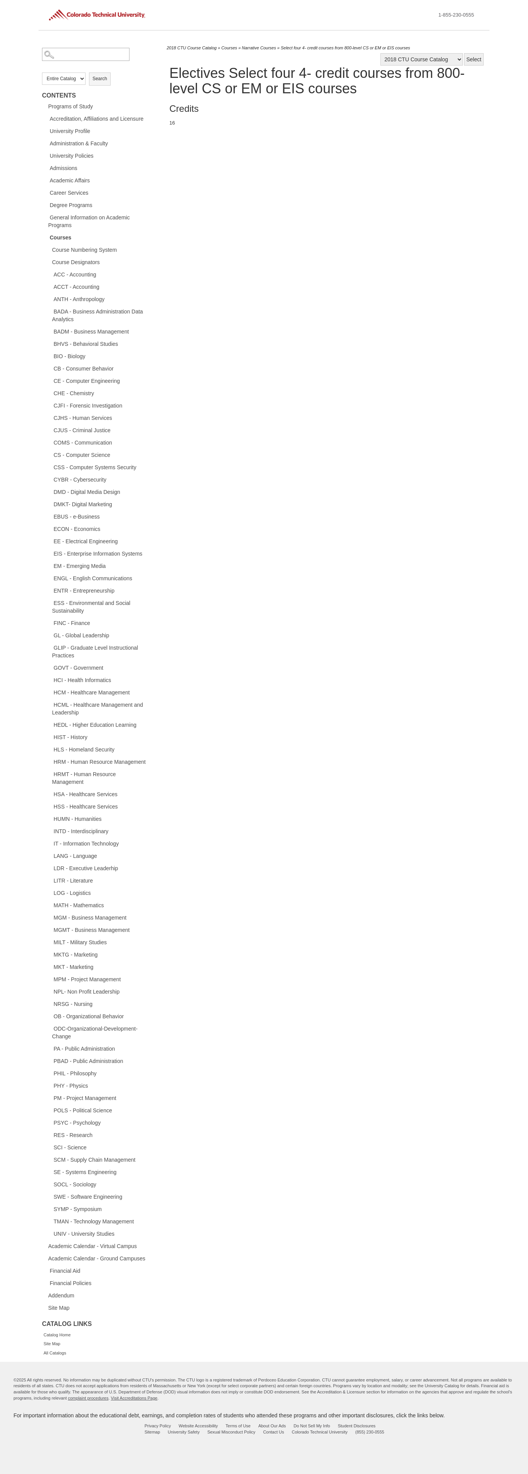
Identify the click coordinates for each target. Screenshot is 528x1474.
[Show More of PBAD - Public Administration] (50, 1061)
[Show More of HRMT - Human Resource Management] (50, 774)
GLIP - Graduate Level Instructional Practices (95, 652)
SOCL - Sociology (75, 1184)
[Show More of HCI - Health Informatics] (50, 680)
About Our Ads (272, 1425)
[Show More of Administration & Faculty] (46, 143)
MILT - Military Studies (80, 942)
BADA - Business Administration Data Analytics (97, 315)
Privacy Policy (158, 1425)
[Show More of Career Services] (46, 192)
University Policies (72, 156)
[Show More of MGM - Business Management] (50, 917)
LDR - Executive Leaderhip (86, 868)
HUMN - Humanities (77, 819)
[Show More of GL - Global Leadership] (50, 635)
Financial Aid (65, 1271)
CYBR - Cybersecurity (80, 480)
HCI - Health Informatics (82, 680)
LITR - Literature (73, 881)
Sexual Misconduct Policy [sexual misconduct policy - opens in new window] (231, 1432)
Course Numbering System (84, 250)
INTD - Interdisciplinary (81, 831)
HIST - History (70, 737)
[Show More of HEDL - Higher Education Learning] (50, 724)
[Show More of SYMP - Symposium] (50, 1209)
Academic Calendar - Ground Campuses (96, 1258)
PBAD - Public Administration (88, 1061)
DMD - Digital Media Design (87, 492)
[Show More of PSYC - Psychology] (50, 1122)
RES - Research (73, 1135)
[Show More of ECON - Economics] (50, 528)
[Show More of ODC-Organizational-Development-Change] (50, 1028)
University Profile (70, 131)
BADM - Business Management (91, 331)
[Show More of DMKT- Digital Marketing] (50, 504)
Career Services (69, 193)
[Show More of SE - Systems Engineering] (50, 1172)
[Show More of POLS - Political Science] (50, 1110)
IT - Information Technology (86, 844)
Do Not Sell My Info (312, 1425)
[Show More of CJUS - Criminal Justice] (50, 430)
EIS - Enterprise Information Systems (98, 554)
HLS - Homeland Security (84, 749)
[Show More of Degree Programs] (46, 205)
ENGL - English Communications (93, 578)
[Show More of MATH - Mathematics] (50, 905)
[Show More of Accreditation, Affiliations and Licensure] (46, 118)
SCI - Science (70, 1147)
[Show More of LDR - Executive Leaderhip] (50, 868)
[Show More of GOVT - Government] (50, 667)
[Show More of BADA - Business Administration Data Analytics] (50, 311)
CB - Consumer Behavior (84, 369)
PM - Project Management (85, 1098)
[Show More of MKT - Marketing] (50, 966)
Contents (59, 95)
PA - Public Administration (84, 1049)
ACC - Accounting (75, 274)
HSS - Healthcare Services (86, 807)
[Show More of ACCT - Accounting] (50, 286)
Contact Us (273, 1432)
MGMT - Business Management (91, 930)
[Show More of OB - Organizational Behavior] (50, 1016)
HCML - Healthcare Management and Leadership (97, 709)
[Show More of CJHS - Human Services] (50, 417)
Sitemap (152, 1432)
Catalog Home (57, 1334)
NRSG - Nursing (73, 1004)
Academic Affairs (70, 180)
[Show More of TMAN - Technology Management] (50, 1221)
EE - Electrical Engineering (86, 541)
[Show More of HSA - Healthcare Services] (50, 794)
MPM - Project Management (87, 979)
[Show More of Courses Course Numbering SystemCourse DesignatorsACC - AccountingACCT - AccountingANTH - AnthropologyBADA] (46, 237)
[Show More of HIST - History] (50, 737)
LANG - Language (75, 856)
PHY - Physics (71, 1086)
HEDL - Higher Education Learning (95, 725)
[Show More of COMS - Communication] (50, 442)
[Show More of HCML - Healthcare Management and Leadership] (50, 704)
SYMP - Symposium (78, 1209)
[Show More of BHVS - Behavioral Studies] (50, 343)
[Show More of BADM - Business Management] (50, 331)
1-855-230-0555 (456, 15)
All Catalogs (55, 1353)
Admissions (63, 168)
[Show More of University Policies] (46, 155)
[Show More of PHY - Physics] (50, 1085)
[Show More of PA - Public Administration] (50, 1048)
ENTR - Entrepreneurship (84, 591)
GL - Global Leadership (81, 635)
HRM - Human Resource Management (100, 762)
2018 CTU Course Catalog (192, 47)
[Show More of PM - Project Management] (50, 1098)
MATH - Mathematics (79, 905)
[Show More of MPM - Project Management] (50, 979)
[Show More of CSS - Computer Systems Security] (50, 467)
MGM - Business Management (90, 918)
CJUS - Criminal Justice (82, 430)
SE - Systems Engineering (85, 1172)
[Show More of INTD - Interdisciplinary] (50, 831)
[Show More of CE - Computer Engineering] (50, 380)
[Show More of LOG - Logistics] (50, 892)
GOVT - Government (78, 668)
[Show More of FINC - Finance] (50, 623)
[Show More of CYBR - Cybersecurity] (50, 479)
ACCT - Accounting (76, 287)
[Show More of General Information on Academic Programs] (46, 217)
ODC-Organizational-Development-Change (95, 1032)
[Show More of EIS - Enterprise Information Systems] (50, 553)
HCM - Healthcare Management (92, 692)
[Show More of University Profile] (46, 131)
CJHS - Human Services (83, 418)
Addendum (61, 1295)
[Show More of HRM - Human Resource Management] (50, 761)
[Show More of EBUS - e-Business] (50, 516)
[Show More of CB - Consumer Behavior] (50, 368)
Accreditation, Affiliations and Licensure (96, 119)
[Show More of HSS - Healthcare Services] (50, 806)
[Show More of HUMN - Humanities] (50, 818)
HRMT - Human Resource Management (84, 778)
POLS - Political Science (83, 1110)
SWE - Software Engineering (88, 1197)
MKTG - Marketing (76, 955)
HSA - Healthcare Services (86, 794)
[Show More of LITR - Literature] (50, 880)
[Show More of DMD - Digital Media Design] (50, 491)
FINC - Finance (72, 623)
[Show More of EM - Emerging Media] (50, 565)
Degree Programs (71, 205)
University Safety (184, 1432)
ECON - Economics (77, 529)
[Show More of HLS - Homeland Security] (50, 749)
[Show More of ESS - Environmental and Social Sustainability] (50, 602)
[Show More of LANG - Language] (50, 855)
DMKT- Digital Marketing (83, 504)
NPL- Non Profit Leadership (86, 992)
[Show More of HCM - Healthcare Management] (50, 692)
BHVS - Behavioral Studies (86, 344)
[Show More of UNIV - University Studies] (50, 1233)
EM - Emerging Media (80, 566)
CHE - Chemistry (74, 393)
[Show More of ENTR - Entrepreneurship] (50, 590)
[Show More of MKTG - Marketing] (50, 954)
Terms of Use (238, 1425)
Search (99, 78)
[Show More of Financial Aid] (46, 1270)
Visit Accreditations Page (134, 1398)
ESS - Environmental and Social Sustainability (91, 607)
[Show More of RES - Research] (50, 1135)
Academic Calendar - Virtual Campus (92, 1246)
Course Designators (76, 262)
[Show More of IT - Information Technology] (50, 843)
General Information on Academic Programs (89, 221)
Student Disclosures (356, 1425)
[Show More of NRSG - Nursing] (50, 1003)
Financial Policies (70, 1283)
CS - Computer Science (82, 455)
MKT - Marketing (73, 967)
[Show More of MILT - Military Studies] (50, 942)
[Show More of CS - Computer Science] (50, 454)
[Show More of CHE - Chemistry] (50, 393)
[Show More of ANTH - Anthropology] (50, 299)
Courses (60, 237)
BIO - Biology (69, 356)
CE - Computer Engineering (87, 381)
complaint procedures (88, 1398)
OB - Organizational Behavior (89, 1016)
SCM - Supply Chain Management (94, 1160)
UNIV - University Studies (84, 1234)
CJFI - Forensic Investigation (88, 406)
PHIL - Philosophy (75, 1073)
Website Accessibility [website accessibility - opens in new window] (198, 1425)
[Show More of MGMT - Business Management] (50, 929)
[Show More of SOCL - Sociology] (50, 1184)
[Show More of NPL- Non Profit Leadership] (50, 991)
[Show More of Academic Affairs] (46, 180)
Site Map (58, 1308)
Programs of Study (70, 106)
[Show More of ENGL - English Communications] (50, 578)
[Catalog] (421, 59)
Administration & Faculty (79, 143)
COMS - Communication (83, 443)
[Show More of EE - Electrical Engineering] (50, 541)
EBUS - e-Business (77, 517)
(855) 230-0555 (369, 1432)
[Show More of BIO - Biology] (50, 356)
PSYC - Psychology (77, 1123)
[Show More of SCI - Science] (50, 1147)
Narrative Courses (259, 47)
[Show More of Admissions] (46, 168)
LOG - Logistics (72, 893)
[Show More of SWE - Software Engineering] (50, 1196)
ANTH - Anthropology (79, 299)
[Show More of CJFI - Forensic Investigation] (50, 405)
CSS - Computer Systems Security (95, 467)
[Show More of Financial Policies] (46, 1283)
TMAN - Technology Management (94, 1221)
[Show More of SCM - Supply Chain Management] (50, 1159)
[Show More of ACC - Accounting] (50, 274)
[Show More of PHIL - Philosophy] (50, 1073)
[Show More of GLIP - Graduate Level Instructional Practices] (50, 647)
